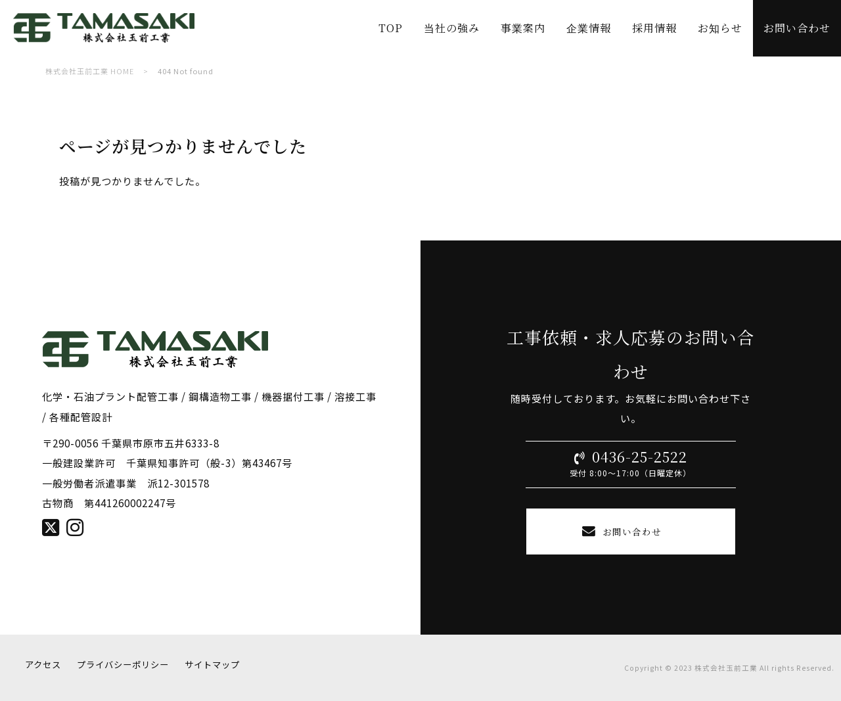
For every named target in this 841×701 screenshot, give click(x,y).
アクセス (43, 664)
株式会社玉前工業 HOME (89, 71)
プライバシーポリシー (123, 664)
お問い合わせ (630, 531)
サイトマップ (212, 664)
